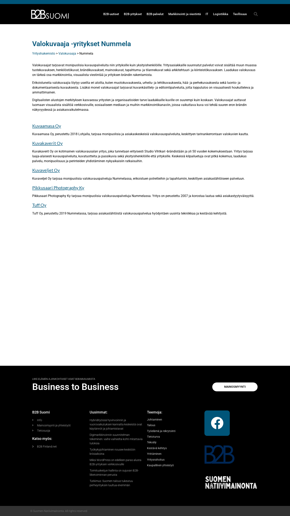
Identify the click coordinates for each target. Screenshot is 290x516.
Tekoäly (151, 442)
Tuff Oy (39, 205)
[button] (256, 14)
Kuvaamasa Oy (46, 125)
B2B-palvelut (155, 14)
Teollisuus (240, 14)
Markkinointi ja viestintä (184, 14)
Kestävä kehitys (157, 448)
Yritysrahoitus (156, 459)
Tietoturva (153, 436)
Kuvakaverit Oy (47, 143)
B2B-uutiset (111, 14)
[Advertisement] (145, 293)
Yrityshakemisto (43, 53)
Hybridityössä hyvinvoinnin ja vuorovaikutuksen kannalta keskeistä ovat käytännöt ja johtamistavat (116, 424)
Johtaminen (154, 419)
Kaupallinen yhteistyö (160, 465)
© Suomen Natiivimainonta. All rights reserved (58, 511)
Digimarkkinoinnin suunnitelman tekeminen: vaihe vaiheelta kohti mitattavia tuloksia (116, 439)
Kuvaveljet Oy (46, 170)
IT (207, 14)
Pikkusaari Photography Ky (58, 187)
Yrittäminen (154, 453)
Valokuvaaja (67, 53)
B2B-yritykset (133, 14)
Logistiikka (220, 14)
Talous (151, 425)
